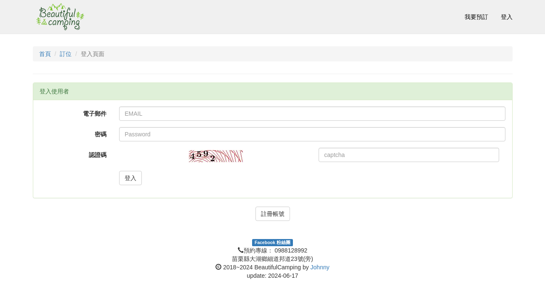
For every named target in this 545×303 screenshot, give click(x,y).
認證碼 (97, 155)
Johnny (320, 267)
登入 (507, 16)
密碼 (100, 134)
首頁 (45, 53)
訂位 (66, 53)
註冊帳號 (272, 213)
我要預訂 (476, 16)
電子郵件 (94, 113)
